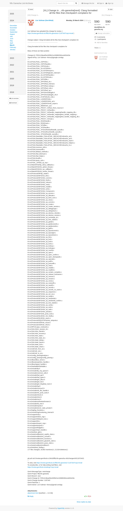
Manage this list (88, 3)
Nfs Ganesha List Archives (21, 3)
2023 (12, 58)
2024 (12, 21)
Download (13, 103)
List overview (14, 98)
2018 (12, 92)
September (13, 32)
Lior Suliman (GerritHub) (44, 20)
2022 (12, 65)
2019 (12, 85)
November (13, 28)
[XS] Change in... (33, 15)
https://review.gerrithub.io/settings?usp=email (43, 467)
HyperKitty (61, 508)
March (12, 45)
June (11, 38)
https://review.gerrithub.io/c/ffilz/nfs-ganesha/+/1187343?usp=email (50, 33)
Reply (30, 496)
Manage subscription (102, 33)
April (11, 43)
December (13, 25)
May (11, 41)
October (12, 30)
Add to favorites (100, 42)
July (11, 36)
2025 (12, 14)
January (12, 49)
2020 (12, 79)
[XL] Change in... (107, 15)
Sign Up (109, 3)
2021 (12, 72)
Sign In (100, 3)
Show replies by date (84, 502)
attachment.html (33, 493)
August (12, 34)
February (13, 47)
